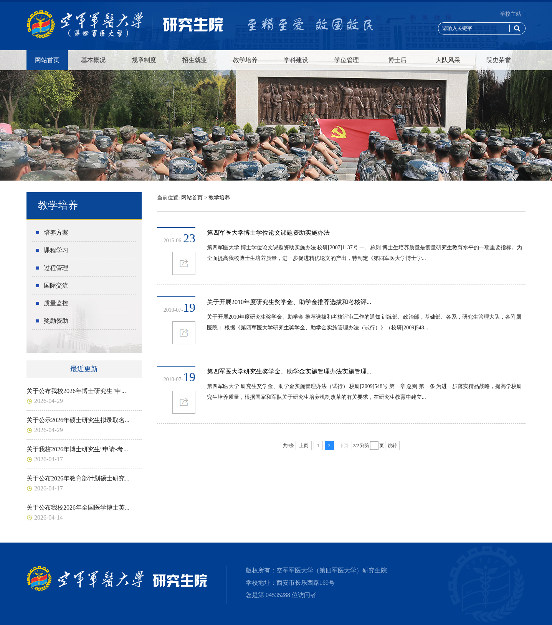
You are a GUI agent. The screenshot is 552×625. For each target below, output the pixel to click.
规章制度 (144, 60)
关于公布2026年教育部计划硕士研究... (77, 478)
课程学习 (56, 250)
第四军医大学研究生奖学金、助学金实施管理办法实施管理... (289, 371)
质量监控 (56, 303)
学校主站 (510, 14)
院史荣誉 (498, 60)
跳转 (392, 445)
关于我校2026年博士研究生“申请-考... (77, 449)
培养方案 (56, 232)
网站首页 (47, 60)
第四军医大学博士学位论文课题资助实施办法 (268, 232)
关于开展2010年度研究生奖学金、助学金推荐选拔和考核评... (289, 302)
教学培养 (245, 60)
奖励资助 (56, 320)
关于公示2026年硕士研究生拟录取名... (77, 420)
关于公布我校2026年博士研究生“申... (76, 391)
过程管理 (56, 268)
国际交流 (56, 285)
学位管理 (346, 60)
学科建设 (296, 60)
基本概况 (93, 60)
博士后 (397, 60)
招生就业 (194, 60)
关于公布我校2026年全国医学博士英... (77, 507)
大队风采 (448, 60)
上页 (303, 445)
